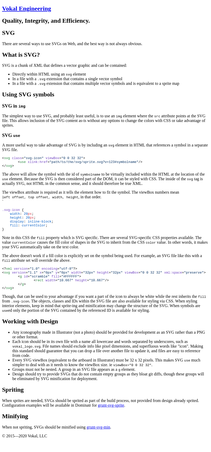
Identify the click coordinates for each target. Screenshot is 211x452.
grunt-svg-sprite (111, 417)
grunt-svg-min (98, 439)
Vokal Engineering (26, 8)
